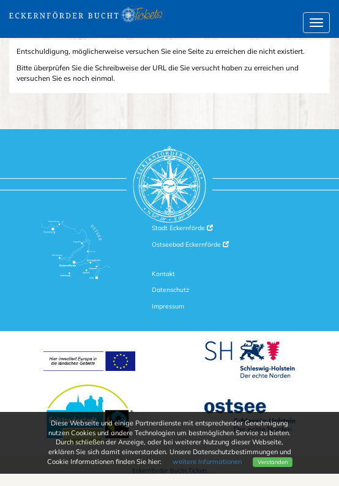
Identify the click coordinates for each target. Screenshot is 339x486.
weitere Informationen (207, 461)
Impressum (168, 306)
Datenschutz (170, 290)
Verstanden (273, 461)
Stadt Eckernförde (182, 228)
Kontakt (163, 274)
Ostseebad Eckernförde (190, 245)
